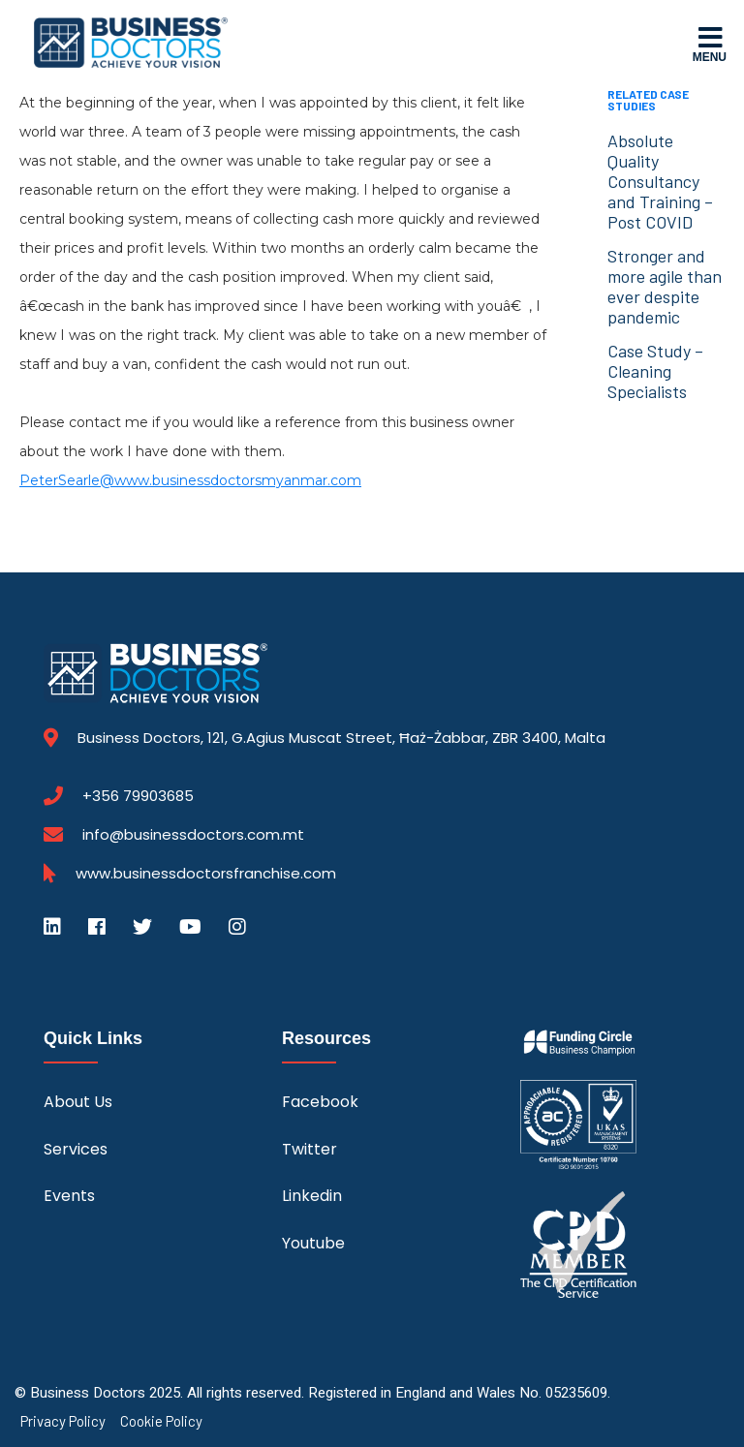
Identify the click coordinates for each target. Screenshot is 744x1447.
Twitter (309, 1149)
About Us (78, 1102)
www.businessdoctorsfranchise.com (206, 873)
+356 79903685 (138, 796)
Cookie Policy (161, 1421)
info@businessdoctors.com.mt (193, 834)
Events (69, 1196)
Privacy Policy (63, 1421)
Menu (710, 43)
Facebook (320, 1102)
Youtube (313, 1243)
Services (76, 1149)
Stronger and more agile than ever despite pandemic (664, 286)
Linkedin (312, 1196)
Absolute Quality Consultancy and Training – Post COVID (660, 181)
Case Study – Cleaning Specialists (655, 371)
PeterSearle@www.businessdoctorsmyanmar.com (190, 480)
